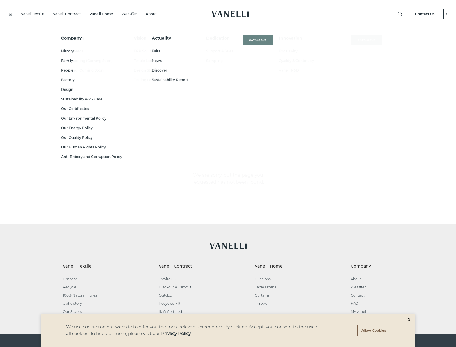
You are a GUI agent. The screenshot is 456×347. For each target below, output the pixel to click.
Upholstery (72, 303)
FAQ (354, 303)
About (151, 14)
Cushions (263, 279)
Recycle (69, 287)
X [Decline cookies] (409, 320)
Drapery (70, 279)
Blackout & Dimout (175, 287)
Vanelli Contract (67, 14)
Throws (261, 303)
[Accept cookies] (374, 330)
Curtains (262, 295)
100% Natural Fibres (80, 295)
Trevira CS (167, 279)
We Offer (129, 14)
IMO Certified (170, 311)
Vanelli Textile (32, 14)
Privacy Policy (176, 333)
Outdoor (166, 295)
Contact (358, 295)
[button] (230, 14)
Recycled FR (169, 303)
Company (361, 266)
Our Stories (72, 311)
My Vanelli (359, 311)
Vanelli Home (101, 14)
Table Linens (265, 287)
